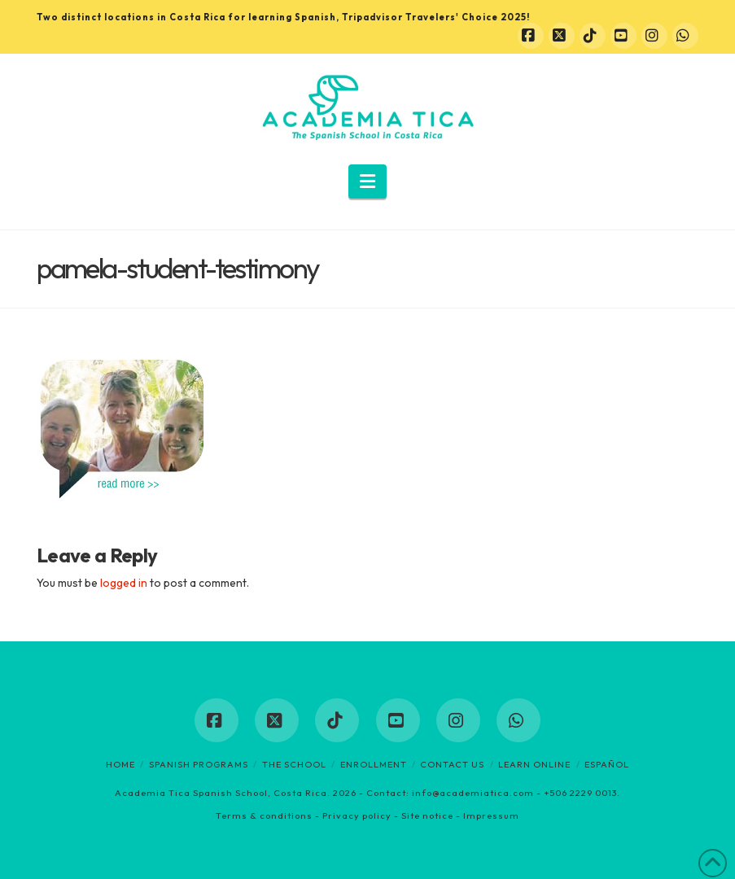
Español (606, 764)
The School (294, 764)
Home (120, 764)
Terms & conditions (264, 815)
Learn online (534, 764)
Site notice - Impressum (460, 815)
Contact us (452, 764)
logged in (123, 582)
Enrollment (373, 764)
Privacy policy (357, 815)
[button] (367, 181)
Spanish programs (198, 764)
